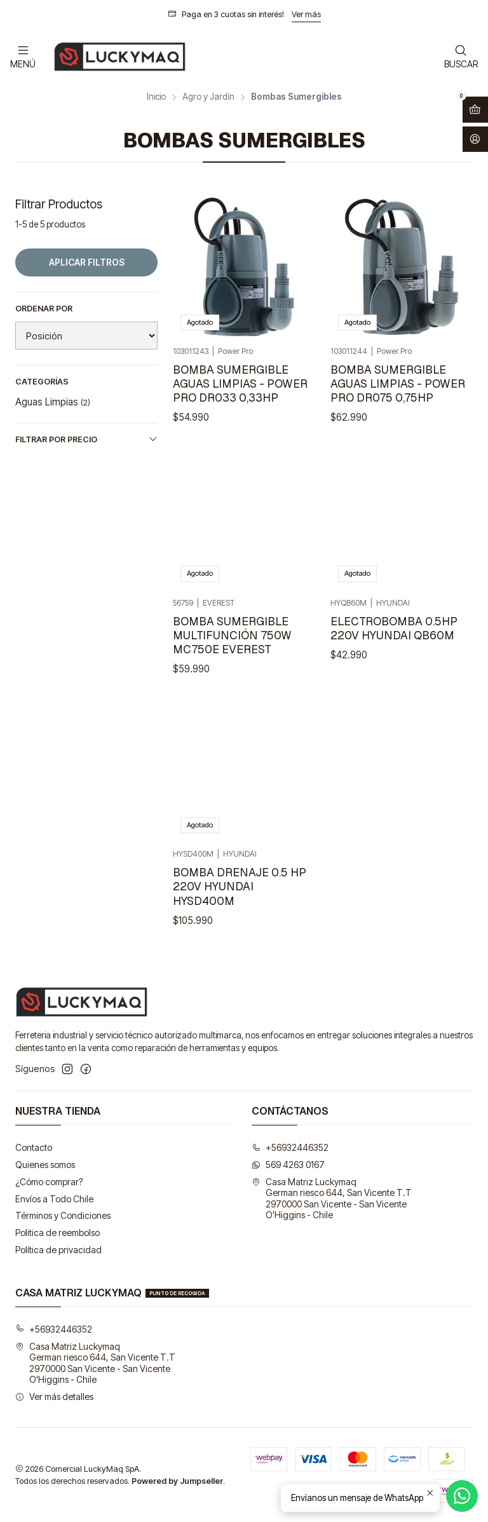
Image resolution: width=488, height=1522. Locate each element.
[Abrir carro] (475, 110)
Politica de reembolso (57, 1232)
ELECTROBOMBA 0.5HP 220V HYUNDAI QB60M (394, 671)
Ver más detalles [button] (54, 1396)
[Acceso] (475, 139)
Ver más (306, 14)
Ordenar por (43, 308)
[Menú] (23, 56)
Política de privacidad (58, 1249)
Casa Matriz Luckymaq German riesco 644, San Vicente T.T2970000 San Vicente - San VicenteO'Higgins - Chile (332, 1198)
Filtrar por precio (86, 439)
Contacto (33, 1147)
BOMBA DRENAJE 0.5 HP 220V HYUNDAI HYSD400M (239, 945)
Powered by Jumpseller (177, 1481)
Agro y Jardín (208, 97)
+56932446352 (290, 1147)
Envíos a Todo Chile (54, 1198)
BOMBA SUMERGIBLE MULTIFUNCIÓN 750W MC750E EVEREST (232, 662)
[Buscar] (461, 56)
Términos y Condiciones (63, 1215)
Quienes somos (45, 1164)
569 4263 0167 (288, 1164)
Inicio (156, 97)
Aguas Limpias (52, 402)
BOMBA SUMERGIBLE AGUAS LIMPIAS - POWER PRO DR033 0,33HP (240, 383)
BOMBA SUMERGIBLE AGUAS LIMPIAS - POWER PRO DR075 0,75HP (397, 383)
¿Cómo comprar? (49, 1181)
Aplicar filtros (87, 262)
